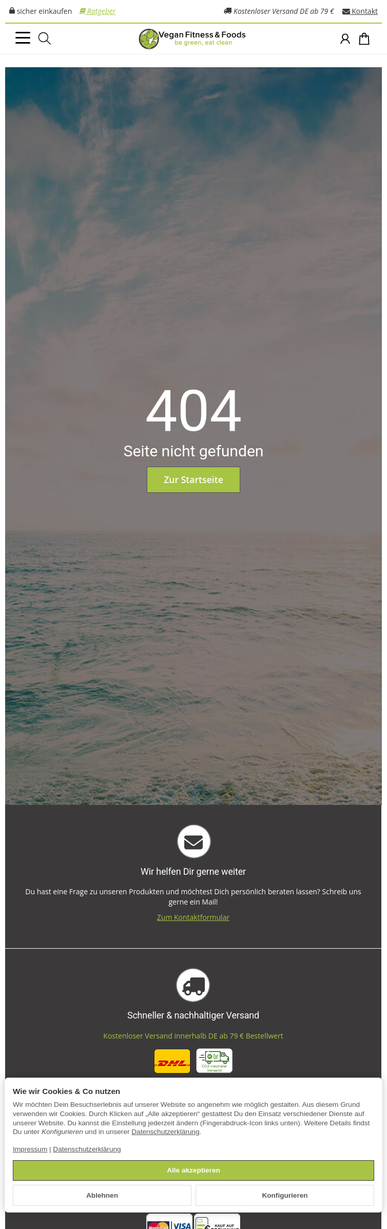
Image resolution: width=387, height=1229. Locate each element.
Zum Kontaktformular (193, 917)
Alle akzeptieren (193, 1170)
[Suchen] (44, 38)
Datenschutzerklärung (165, 1132)
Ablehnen (102, 1195)
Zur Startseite (193, 479)
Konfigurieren (284, 1195)
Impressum (30, 1149)
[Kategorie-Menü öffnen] (22, 37)
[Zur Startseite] (193, 39)
